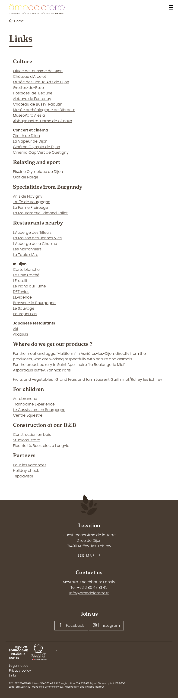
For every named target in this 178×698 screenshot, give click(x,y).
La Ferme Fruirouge (30, 207)
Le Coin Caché (26, 275)
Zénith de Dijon (26, 136)
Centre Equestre (27, 415)
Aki (15, 329)
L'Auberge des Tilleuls (32, 232)
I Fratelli (20, 281)
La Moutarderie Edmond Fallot (40, 213)
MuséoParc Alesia (29, 115)
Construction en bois (32, 434)
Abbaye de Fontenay (32, 99)
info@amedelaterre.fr (89, 593)
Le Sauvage (23, 308)
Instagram (106, 625)
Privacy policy (20, 670)
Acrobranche (25, 399)
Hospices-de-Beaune (32, 93)
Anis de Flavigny (27, 196)
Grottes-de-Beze (28, 88)
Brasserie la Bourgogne (34, 303)
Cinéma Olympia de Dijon (36, 147)
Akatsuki (20, 334)
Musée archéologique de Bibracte (44, 110)
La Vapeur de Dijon (30, 141)
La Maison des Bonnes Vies (37, 238)
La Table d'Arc (25, 255)
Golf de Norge (25, 177)
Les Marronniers (27, 249)
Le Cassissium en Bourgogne (39, 410)
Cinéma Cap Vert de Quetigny (41, 152)
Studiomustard (26, 440)
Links (12, 675)
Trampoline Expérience (34, 404)
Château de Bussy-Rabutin (37, 104)
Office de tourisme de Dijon (38, 71)
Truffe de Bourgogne (31, 202)
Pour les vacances (29, 465)
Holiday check (26, 471)
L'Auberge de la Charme (35, 244)
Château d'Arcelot (29, 76)
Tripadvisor (23, 476)
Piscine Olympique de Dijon (38, 172)
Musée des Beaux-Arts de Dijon (41, 82)
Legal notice (19, 665)
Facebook (71, 625)
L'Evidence (22, 297)
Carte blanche (26, 269)
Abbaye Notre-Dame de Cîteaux (42, 121)
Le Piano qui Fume (29, 286)
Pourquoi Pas (25, 314)
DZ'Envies (21, 292)
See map (89, 555)
